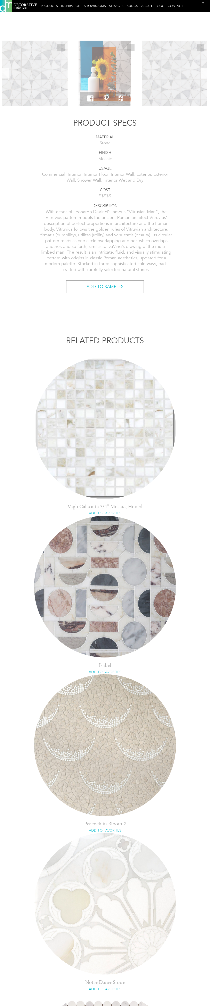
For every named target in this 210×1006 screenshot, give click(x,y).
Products (49, 6)
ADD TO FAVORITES (105, 513)
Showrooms (95, 6)
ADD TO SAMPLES (105, 286)
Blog (160, 6)
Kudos (132, 6)
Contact (175, 6)
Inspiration (71, 6)
